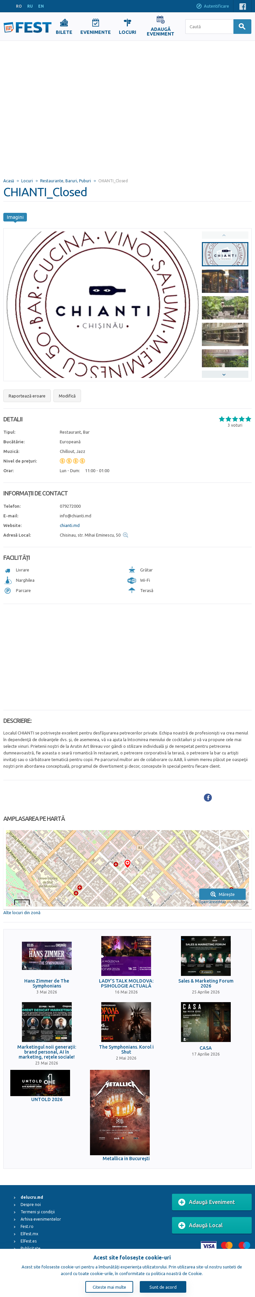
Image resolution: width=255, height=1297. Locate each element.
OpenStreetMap (212, 902)
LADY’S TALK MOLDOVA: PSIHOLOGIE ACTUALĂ (126, 984)
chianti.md (70, 525)
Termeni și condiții (38, 1212)
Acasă (8, 181)
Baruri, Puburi (78, 181)
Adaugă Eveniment (206, 1202)
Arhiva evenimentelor (41, 1219)
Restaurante (51, 181)
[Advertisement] (62, 106)
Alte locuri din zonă (22, 912)
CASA (206, 1048)
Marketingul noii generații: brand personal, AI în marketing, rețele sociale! (46, 1052)
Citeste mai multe (109, 1287)
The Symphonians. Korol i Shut (126, 1050)
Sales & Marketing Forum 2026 (205, 984)
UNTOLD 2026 (46, 1099)
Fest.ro (27, 1226)
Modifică (67, 395)
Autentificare (212, 6)
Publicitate (31, 1248)
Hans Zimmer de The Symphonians (46, 984)
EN (41, 6)
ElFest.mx (29, 1234)
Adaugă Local (200, 1225)
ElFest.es (29, 1241)
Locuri (27, 181)
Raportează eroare (27, 395)
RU (30, 6)
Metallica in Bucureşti (126, 1158)
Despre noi (31, 1204)
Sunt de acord (163, 1287)
